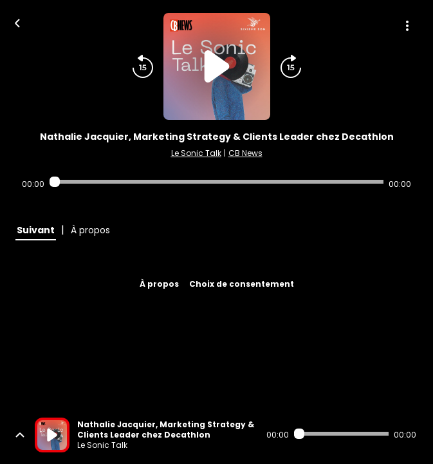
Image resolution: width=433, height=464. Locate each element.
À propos (159, 283)
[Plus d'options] (407, 26)
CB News (245, 153)
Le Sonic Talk (196, 153)
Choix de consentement (241, 283)
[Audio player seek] (216, 182)
